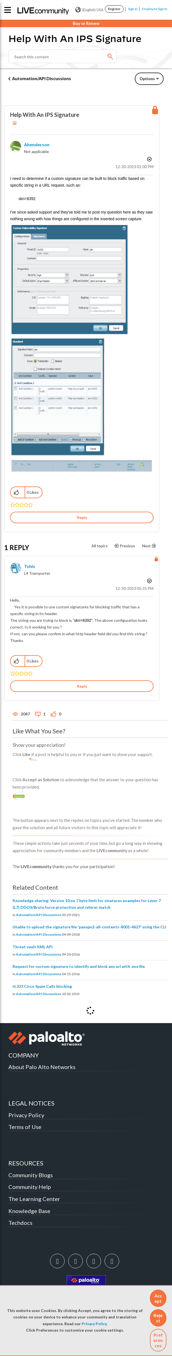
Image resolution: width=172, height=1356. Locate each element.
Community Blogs (30, 1175)
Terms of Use (24, 1126)
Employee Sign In (154, 9)
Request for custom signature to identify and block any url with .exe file (79, 966)
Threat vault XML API (33, 946)
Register (114, 9)
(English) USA (89, 10)
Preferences (158, 1340)
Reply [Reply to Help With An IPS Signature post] (82, 517)
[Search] (62, 56)
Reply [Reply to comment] (82, 686)
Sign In (133, 9)
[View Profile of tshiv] (29, 566)
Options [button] (147, 78)
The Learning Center (34, 1198)
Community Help (29, 1186)
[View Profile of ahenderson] (37, 144)
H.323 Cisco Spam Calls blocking (42, 986)
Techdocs (20, 1222)
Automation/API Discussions (41, 78)
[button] (158, 1298)
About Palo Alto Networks (42, 1066)
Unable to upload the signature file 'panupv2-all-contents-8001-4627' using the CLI (89, 926)
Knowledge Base (29, 1210)
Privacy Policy (94, 1324)
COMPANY (23, 1055)
